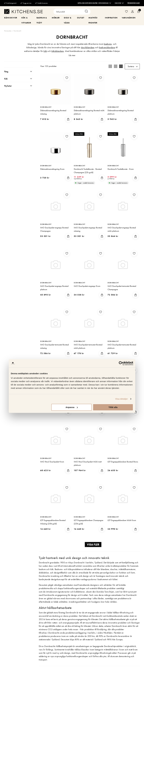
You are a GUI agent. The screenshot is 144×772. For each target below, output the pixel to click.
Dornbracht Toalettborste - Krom (121, 169)
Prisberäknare (133, 3)
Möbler (56, 17)
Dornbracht (17, 31)
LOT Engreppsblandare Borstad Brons (123, 461)
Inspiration (111, 17)
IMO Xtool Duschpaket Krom (52, 461)
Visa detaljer (121, 399)
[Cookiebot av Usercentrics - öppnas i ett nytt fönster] (121, 363)
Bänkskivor (10, 17)
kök (45, 51)
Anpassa (72, 407)
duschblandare (87, 47)
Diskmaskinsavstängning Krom (52, 169)
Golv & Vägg (67, 20)
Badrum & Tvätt (42, 20)
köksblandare (57, 51)
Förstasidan (8, 31)
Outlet (80, 17)
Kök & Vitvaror (26, 20)
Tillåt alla (112, 407)
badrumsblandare (107, 47)
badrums (108, 43)
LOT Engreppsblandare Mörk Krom (122, 520)
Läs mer (72, 55)
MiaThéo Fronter (92, 20)
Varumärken (129, 17)
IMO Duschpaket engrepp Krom (87, 286)
